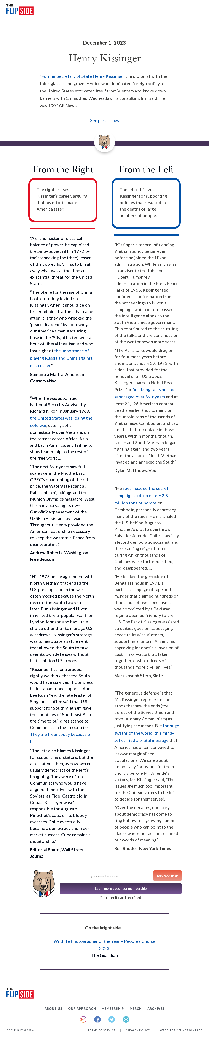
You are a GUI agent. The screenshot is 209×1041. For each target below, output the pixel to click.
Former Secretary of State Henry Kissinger (82, 76)
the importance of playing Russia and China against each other (61, 358)
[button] (199, 12)
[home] (20, 10)
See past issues (104, 120)
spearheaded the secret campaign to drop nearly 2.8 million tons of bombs (141, 495)
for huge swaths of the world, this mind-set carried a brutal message (146, 733)
